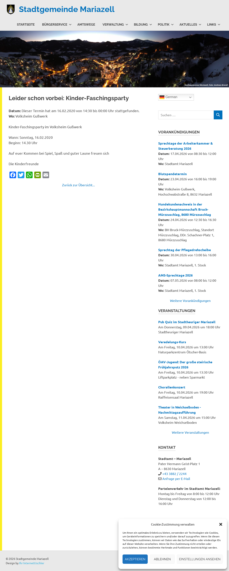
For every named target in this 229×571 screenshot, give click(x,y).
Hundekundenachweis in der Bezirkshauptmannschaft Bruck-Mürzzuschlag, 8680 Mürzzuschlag (184, 209)
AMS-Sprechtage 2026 (175, 275)
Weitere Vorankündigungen (190, 300)
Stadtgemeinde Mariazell (66, 9)
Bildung (143, 24)
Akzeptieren (135, 559)
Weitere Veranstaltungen (190, 432)
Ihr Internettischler (31, 563)
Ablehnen (162, 559)
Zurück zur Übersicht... (78, 185)
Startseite (26, 24)
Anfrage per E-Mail (176, 478)
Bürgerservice (57, 24)
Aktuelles (190, 24)
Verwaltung (115, 24)
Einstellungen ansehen (200, 559)
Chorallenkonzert (171, 387)
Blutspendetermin (172, 174)
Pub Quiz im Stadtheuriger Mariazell (186, 322)
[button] (221, 524)
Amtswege (86, 24)
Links (213, 24)
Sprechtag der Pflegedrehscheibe (184, 250)
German (168, 97)
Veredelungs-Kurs (172, 342)
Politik (166, 24)
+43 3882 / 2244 (174, 473)
